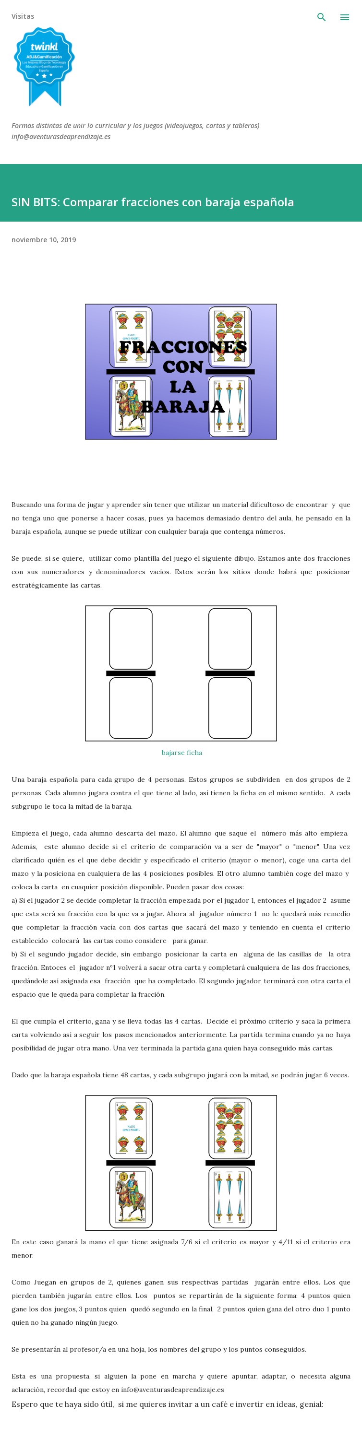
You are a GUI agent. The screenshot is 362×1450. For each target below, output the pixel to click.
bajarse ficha (181, 752)
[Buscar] (321, 17)
